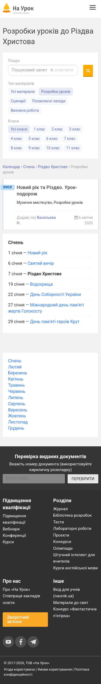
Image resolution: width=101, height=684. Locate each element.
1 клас (39, 129)
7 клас (69, 138)
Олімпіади (63, 548)
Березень (17, 372)
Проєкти (61, 535)
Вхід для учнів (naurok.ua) (66, 592)
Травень (16, 385)
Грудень (16, 428)
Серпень (16, 403)
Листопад (18, 422)
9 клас (34, 148)
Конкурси (62, 541)
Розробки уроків (55, 91)
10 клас (53, 148)
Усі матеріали (23, 91)
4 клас (16, 138)
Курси (8, 542)
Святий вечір (40, 263)
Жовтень (17, 415)
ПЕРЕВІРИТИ (83, 479)
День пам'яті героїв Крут (54, 321)
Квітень (15, 379)
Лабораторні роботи (72, 528)
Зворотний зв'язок (18, 619)
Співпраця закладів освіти (21, 599)
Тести (58, 522)
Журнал (60, 508)
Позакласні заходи (48, 101)
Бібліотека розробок (72, 515)
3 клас (75, 129)
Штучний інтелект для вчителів (74, 558)
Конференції (14, 535)
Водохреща (41, 284)
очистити (61, 70)
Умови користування (54, 669)
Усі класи (19, 129)
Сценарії (18, 101)
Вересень (17, 409)
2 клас (57, 129)
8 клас (16, 148)
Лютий (15, 367)
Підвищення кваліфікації (14, 519)
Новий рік (37, 252)
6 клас (52, 138)
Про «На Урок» (16, 589)
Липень (15, 397)
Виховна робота (25, 110)
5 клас (34, 138)
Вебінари (11, 529)
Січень (14, 360)
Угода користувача (19, 669)
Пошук (14, 61)
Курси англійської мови (75, 568)
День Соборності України (55, 294)
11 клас (73, 148)
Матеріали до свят (70, 602)
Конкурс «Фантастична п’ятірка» (75, 612)
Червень (16, 391)
